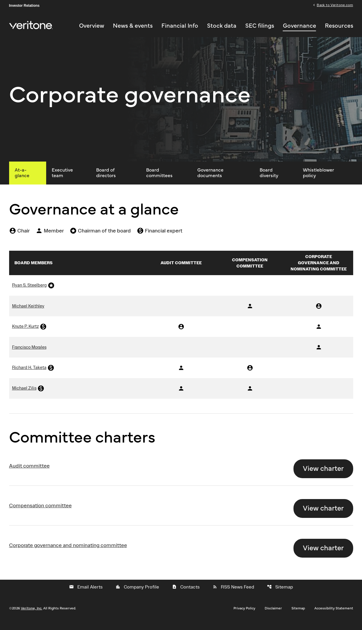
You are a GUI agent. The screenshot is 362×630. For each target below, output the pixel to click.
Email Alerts (86, 595)
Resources (339, 26)
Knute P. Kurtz (25, 335)
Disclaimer (273, 616)
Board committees (159, 181)
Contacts (186, 595)
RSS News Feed (233, 595)
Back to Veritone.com (335, 5)
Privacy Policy (244, 616)
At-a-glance (22, 181)
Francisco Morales (29, 355)
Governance (299, 26)
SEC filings (259, 26)
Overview (91, 26)
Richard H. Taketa (29, 376)
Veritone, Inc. (31, 616)
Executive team (62, 181)
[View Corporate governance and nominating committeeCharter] (181, 553)
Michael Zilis (24, 396)
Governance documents (210, 181)
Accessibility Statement (333, 616)
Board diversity (269, 181)
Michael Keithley (28, 314)
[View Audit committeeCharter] (181, 474)
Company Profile (137, 595)
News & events (133, 26)
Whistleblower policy (318, 181)
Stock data (221, 26)
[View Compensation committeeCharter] (181, 513)
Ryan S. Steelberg (29, 293)
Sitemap (280, 595)
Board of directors (106, 181)
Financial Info (179, 26)
